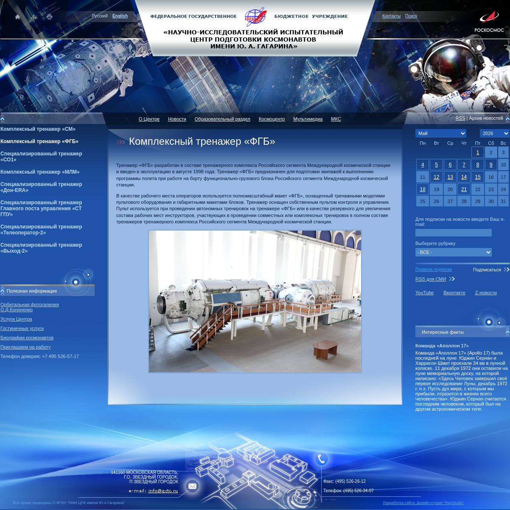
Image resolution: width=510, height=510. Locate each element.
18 (423, 189)
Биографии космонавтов (26, 337)
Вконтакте (454, 292)
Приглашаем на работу (25, 346)
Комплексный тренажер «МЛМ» (40, 172)
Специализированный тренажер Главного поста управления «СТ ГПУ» (41, 208)
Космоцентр (272, 118)
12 (436, 177)
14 (464, 177)
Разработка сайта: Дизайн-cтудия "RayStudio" (423, 503)
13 (450, 177)
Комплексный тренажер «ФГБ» (39, 141)
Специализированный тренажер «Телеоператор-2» (41, 230)
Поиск (411, 16)
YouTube (424, 292)
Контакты (391, 16)
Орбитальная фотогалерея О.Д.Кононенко (29, 307)
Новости (177, 118)
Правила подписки (433, 269)
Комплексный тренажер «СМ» (38, 129)
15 (477, 177)
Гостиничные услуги (22, 328)
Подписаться (487, 269)
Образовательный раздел (222, 118)
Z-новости (486, 292)
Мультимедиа (307, 118)
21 (464, 189)
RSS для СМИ (430, 279)
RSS (460, 118)
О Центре (149, 118)
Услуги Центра (16, 318)
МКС (336, 118)
